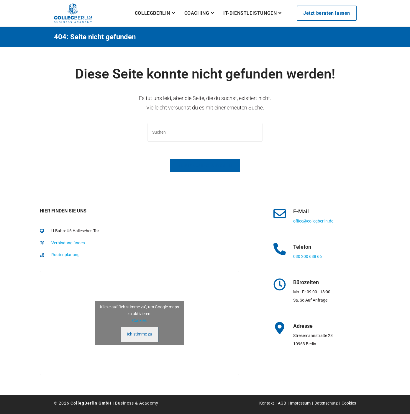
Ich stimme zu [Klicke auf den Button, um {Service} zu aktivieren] (139, 334)
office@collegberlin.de (313, 221)
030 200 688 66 (307, 256)
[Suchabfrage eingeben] (205, 132)
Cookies (139, 320)
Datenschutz (326, 403)
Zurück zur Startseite (205, 165)
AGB (282, 403)
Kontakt (266, 403)
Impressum (300, 403)
